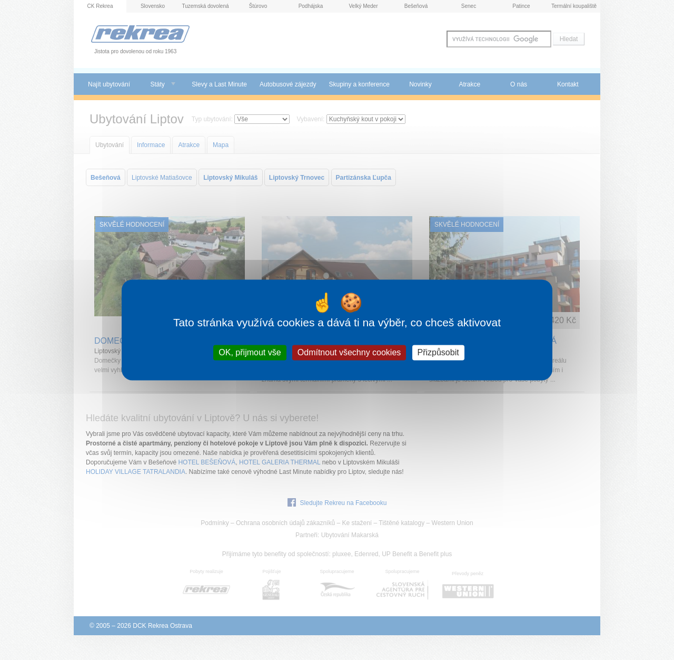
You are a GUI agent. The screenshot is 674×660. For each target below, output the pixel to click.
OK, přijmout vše (250, 352)
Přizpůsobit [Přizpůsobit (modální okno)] (438, 352)
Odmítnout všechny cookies (349, 352)
